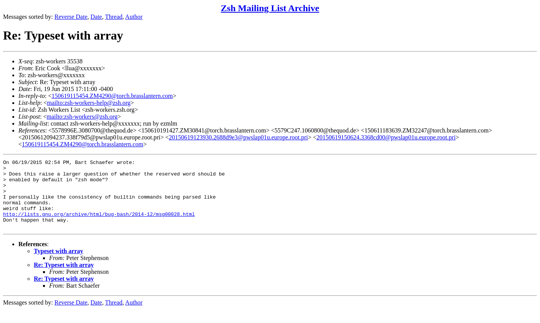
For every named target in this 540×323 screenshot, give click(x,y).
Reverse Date (71, 16)
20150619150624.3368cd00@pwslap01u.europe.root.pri (386, 137)
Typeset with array (58, 265)
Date (96, 16)
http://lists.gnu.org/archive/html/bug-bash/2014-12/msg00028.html (99, 225)
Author (133, 16)
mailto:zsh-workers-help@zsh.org (89, 102)
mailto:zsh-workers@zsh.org (82, 116)
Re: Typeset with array (64, 278)
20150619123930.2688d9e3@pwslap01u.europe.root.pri (238, 137)
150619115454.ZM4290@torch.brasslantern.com (112, 96)
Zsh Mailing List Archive (270, 8)
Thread (113, 16)
